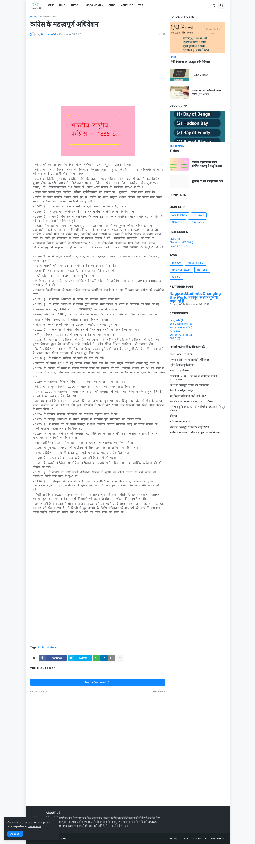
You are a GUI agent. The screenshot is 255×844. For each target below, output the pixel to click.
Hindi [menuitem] (62, 5)
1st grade (178, 320)
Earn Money (197, 222)
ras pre (176, 276)
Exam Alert (178, 246)
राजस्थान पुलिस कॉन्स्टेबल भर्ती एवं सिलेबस (189, 359)
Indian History (47, 16)
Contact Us (200, 838)
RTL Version (218, 838)
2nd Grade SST (181, 327)
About (185, 838)
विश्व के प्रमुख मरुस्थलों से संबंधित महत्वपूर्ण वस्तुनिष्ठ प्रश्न (207, 164)
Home (33, 16)
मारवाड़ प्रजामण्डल (201, 75)
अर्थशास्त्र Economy (180, 421)
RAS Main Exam (181, 269)
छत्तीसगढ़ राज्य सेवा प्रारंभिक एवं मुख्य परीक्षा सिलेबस (195, 432)
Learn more (34, 826)
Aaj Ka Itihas (179, 215)
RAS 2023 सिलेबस (179, 370)
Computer (178, 222)
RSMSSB (202, 269)
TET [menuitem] (140, 5)
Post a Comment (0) (97, 682)
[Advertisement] (97, 72)
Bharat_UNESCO (181, 242)
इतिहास (173, 416)
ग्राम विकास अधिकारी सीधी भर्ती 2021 (188, 396)
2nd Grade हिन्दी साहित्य (182, 390)
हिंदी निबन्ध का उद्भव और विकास (190, 62)
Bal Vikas (198, 215)
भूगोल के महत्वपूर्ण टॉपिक (182, 365)
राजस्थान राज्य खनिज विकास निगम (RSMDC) (206, 92)
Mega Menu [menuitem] (93, 5)
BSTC (175, 238)
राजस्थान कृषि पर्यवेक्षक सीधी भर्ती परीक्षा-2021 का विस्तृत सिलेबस (197, 408)
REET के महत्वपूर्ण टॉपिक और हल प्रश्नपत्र (189, 385)
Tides (174, 151)
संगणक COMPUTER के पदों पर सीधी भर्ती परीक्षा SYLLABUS (193, 378)
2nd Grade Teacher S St (183, 354)
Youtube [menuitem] (127, 5)
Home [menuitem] (50, 5)
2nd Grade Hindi (181, 323)
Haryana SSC (195, 262)
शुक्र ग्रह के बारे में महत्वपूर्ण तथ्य (207, 181)
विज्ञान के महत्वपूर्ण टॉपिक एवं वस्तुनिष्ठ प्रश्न (189, 427)
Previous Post (40, 691)
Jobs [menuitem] (111, 5)
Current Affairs (181, 334)
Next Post (157, 691)
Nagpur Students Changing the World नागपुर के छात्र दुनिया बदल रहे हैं (195, 297)
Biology (176, 262)
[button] (214, 5)
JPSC (175, 338)
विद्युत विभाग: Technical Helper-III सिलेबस (192, 401)
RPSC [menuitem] (74, 5)
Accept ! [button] (15, 833)
